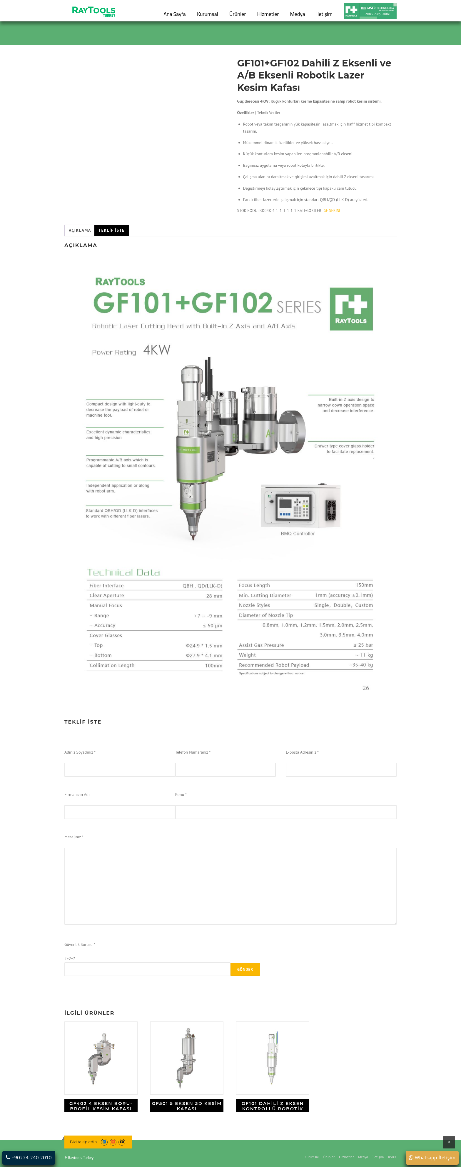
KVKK (392, 1157)
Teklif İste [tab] (111, 230)
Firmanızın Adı (77, 794)
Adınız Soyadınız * (80, 752)
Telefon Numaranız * (193, 752)
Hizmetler (268, 14)
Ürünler (237, 14)
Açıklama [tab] (80, 230)
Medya (297, 14)
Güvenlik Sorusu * (79, 944)
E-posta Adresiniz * (302, 752)
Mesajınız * (73, 836)
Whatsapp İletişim (432, 1157)
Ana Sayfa (174, 14)
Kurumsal (207, 14)
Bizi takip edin (83, 1141)
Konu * (181, 794)
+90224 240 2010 (28, 1157)
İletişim (324, 14)
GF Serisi (331, 210)
